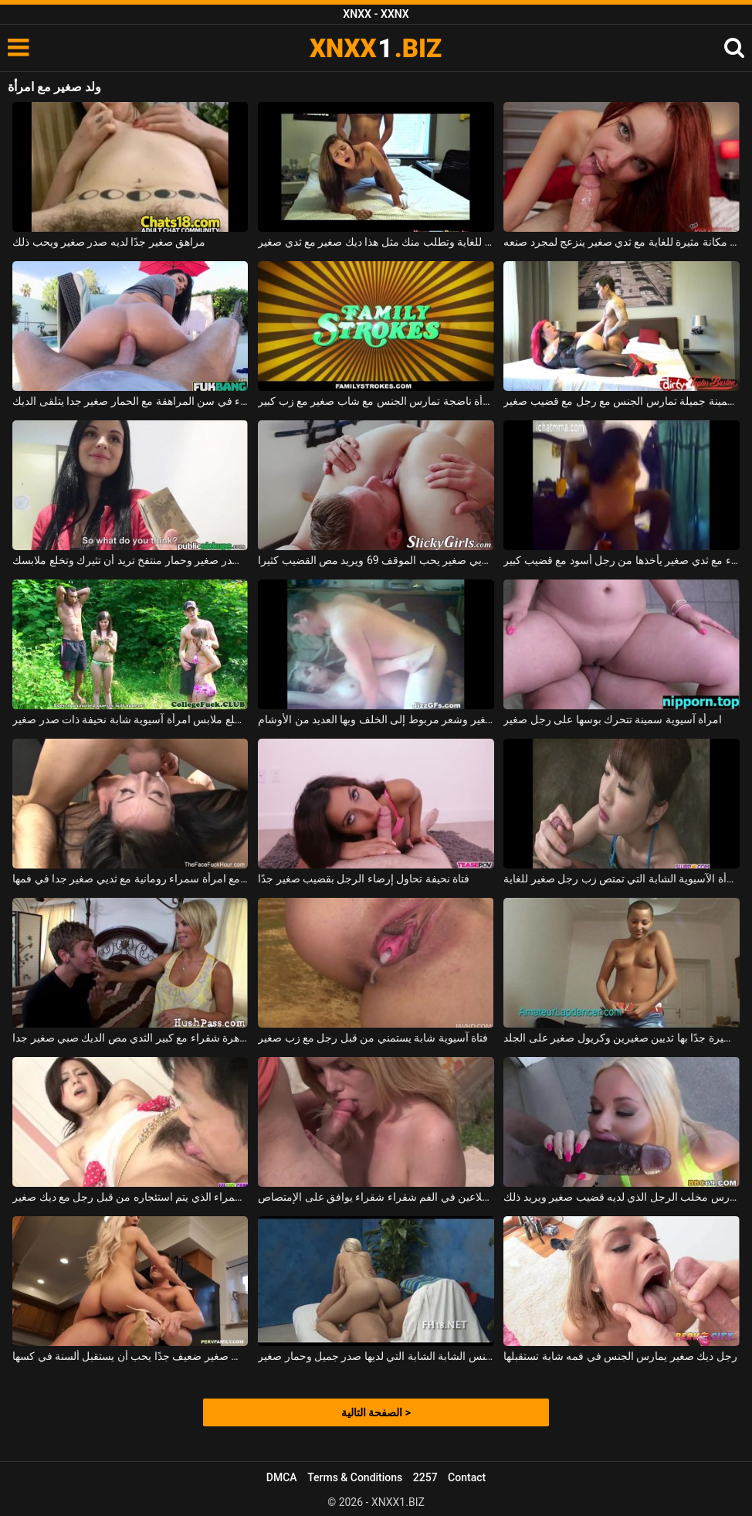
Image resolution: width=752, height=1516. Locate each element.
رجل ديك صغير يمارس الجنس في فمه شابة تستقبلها (620, 1356)
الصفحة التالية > (376, 1412)
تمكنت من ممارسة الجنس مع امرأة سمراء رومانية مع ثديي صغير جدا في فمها (130, 878)
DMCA (281, 1477)
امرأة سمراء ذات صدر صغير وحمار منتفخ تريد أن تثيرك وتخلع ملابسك (130, 560)
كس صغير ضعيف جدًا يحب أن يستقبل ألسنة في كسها (130, 1356)
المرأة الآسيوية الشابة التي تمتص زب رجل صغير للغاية (621, 878)
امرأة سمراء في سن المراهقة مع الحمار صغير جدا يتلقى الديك (130, 401)
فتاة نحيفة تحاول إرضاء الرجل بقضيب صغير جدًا (363, 878)
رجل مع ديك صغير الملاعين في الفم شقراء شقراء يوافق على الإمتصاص (375, 1197)
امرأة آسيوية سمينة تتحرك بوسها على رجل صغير (612, 719)
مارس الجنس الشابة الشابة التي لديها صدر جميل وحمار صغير (375, 1356)
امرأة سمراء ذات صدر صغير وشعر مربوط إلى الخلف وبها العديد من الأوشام (375, 719)
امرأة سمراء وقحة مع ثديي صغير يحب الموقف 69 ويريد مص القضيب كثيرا (375, 560)
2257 (425, 1477)
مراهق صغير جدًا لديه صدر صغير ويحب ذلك (108, 242)
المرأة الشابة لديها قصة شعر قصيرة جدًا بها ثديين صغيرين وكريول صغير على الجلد (621, 1038)
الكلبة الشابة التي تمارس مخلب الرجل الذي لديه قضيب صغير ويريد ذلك (621, 1197)
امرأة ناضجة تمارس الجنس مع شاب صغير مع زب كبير (375, 401)
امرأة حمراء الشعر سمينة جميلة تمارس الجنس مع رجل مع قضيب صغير (621, 401)
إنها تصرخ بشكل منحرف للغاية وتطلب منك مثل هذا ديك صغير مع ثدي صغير (375, 242)
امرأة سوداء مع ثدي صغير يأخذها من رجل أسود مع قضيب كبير (621, 560)
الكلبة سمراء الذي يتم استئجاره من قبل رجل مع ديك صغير (130, 1197)
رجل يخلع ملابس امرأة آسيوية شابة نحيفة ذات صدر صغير (130, 719)
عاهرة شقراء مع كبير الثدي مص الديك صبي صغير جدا (130, 1038)
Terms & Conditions (354, 1477)
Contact (467, 1477)
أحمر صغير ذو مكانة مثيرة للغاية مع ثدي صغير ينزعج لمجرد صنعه (621, 242)
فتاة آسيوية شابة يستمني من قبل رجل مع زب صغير (373, 1038)
